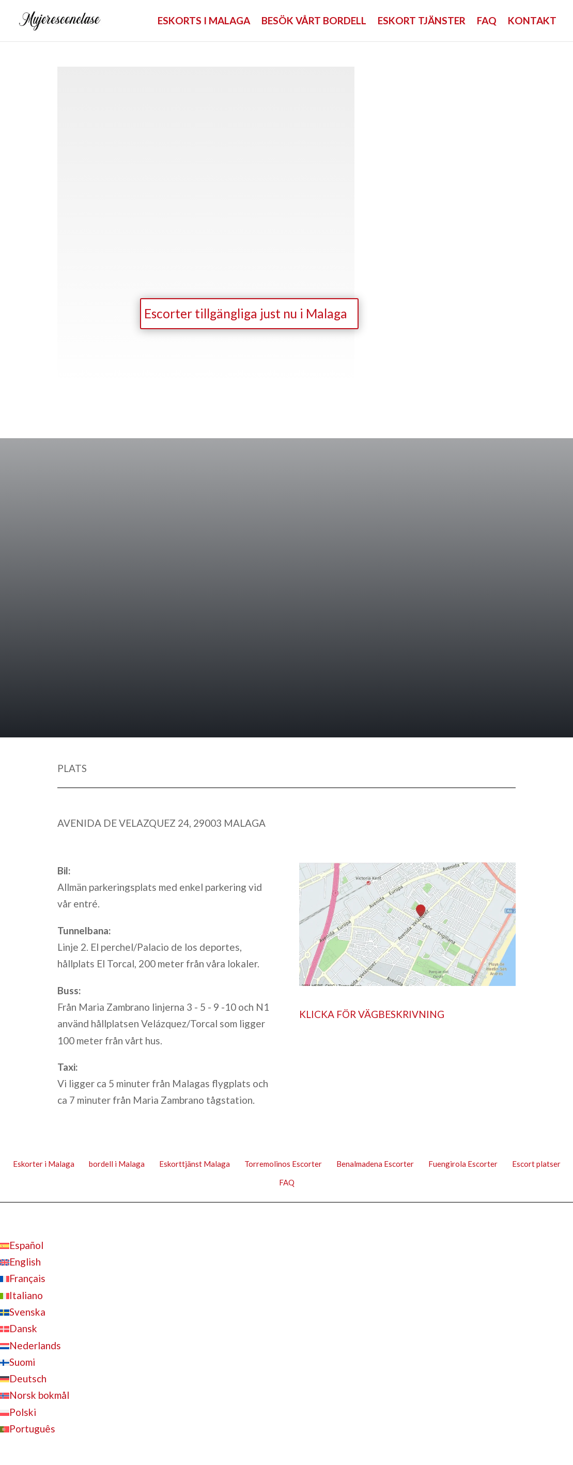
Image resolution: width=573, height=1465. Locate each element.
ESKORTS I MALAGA (204, 21)
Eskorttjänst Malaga (194, 1165)
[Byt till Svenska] (22, 1314)
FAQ (487, 21)
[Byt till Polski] (18, 1414)
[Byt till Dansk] (18, 1330)
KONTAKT (532, 21)
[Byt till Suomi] (17, 1363)
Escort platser (536, 1165)
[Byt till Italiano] (21, 1297)
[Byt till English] (20, 1264)
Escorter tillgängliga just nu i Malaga (237, 314)
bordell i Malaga (117, 1165)
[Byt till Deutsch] (23, 1380)
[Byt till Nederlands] (30, 1347)
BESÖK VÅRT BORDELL (313, 21)
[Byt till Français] (22, 1280)
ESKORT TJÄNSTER (422, 21)
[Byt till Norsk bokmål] (34, 1397)
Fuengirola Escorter (463, 1165)
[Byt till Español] (21, 1247)
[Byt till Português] (27, 1431)
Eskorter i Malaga (43, 1165)
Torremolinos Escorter (283, 1165)
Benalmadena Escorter (375, 1165)
